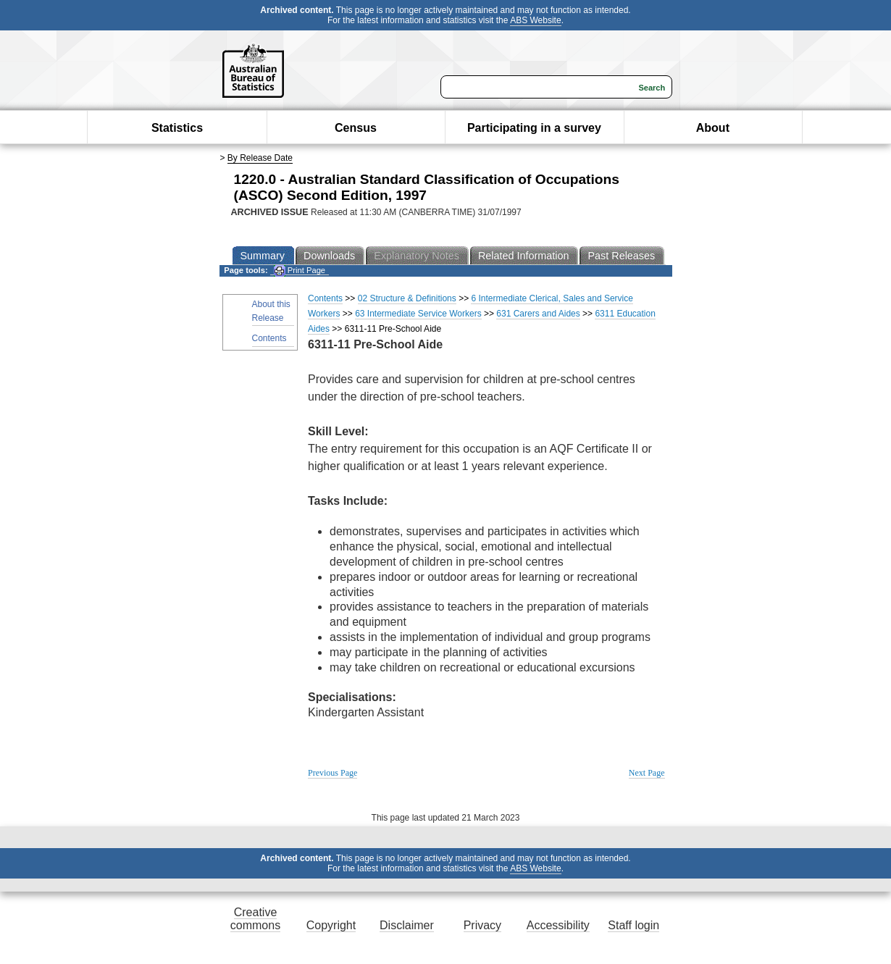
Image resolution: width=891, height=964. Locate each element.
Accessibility (558, 925)
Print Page (299, 270)
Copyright (331, 925)
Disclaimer (407, 925)
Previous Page (332, 773)
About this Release (271, 311)
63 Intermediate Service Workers (418, 314)
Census (356, 128)
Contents (269, 338)
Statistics (177, 128)
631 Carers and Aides (538, 314)
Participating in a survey (534, 128)
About (712, 128)
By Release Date (260, 158)
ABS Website (535, 20)
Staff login (633, 925)
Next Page (647, 773)
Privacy (482, 925)
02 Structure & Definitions (407, 298)
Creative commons (255, 918)
